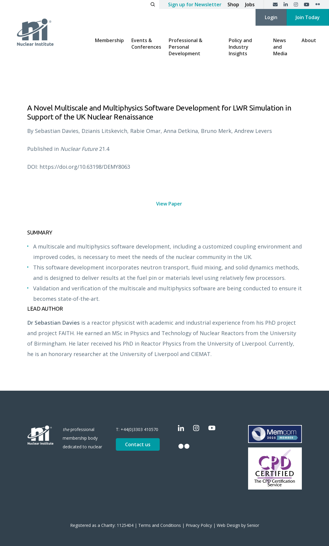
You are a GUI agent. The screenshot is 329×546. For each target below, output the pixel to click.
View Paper (169, 203)
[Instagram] (296, 4)
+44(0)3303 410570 (139, 429)
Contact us (137, 444)
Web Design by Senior (238, 525)
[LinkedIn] (286, 4)
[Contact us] (275, 4)
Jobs (250, 4)
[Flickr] (317, 4)
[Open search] (152, 4)
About (309, 40)
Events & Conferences (146, 43)
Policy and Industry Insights (240, 47)
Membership (109, 40)
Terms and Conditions (159, 525)
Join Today (308, 17)
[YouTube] (306, 4)
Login (271, 17)
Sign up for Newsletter (195, 4)
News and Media (280, 47)
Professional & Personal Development (185, 47)
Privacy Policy (199, 525)
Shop (233, 4)
